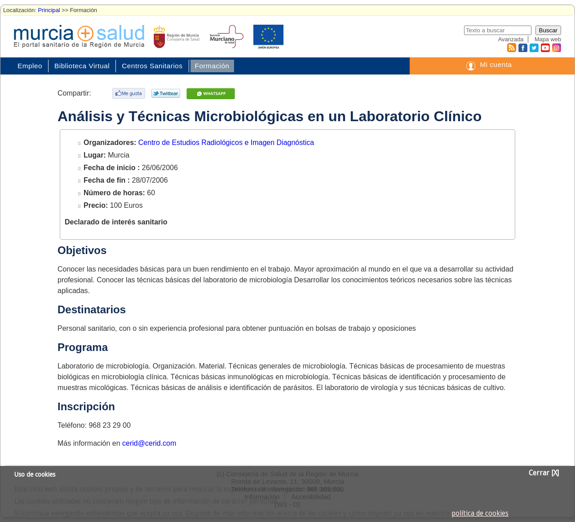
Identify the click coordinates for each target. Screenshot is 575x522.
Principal (49, 10)
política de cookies (480, 513)
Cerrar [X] (544, 473)
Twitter (534, 47)
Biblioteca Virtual (82, 66)
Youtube (545, 47)
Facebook (521, 47)
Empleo (30, 66)
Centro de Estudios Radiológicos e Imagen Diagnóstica (226, 142)
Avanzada (511, 39)
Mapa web (548, 39)
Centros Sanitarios (152, 66)
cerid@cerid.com (149, 443)
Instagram (556, 47)
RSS (511, 47)
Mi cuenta (496, 64)
